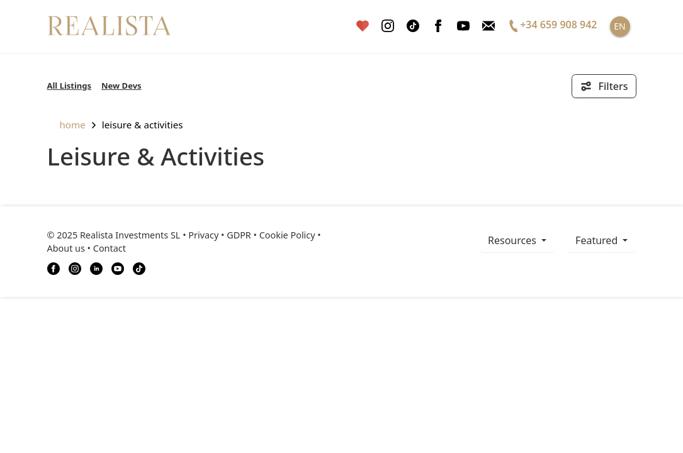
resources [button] (513, 240)
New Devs (121, 85)
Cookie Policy (287, 235)
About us (66, 248)
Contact (109, 248)
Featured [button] (597, 240)
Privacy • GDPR (219, 235)
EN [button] (619, 26)
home (66, 124)
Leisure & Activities (142, 124)
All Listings (69, 85)
